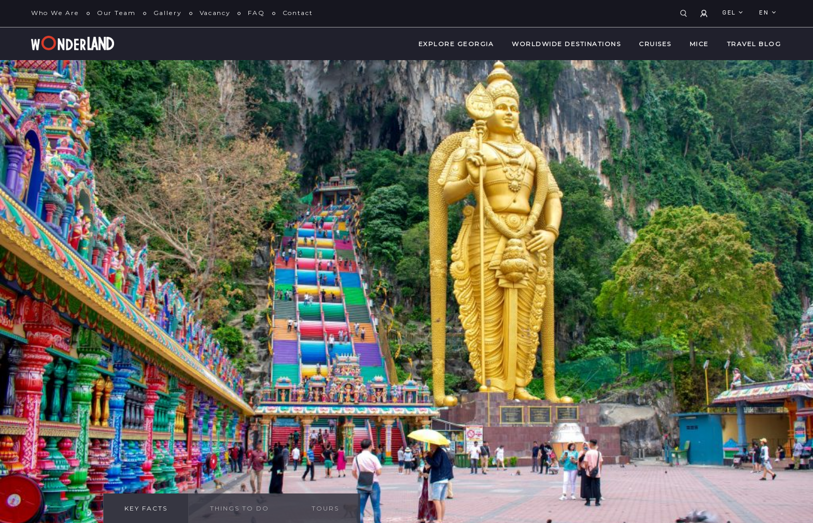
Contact (298, 13)
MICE (699, 44)
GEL (730, 13)
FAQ (256, 13)
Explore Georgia (456, 44)
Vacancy (215, 13)
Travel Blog (754, 44)
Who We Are (55, 13)
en (765, 13)
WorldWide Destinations (566, 44)
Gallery (167, 13)
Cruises (655, 44)
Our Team (116, 13)
